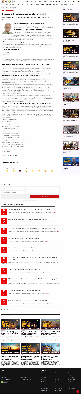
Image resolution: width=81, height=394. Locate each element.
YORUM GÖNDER (45, 197)
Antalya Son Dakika (58, 389)
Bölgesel (6, 4)
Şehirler (69, 387)
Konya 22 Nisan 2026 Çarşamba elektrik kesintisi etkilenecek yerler (10, 333)
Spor (22, 4)
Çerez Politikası (3, 378)
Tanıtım (37, 4)
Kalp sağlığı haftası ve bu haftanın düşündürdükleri (23, 238)
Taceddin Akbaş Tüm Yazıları (10, 310)
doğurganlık (6, 159)
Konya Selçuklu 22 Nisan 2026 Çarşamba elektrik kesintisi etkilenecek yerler (10, 358)
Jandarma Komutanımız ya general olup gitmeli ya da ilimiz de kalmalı (29, 210)
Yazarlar (7, 7)
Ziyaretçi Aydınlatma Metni (5, 380)
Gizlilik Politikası (24, 376)
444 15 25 (28, 380)
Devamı (54, 212)
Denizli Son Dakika (58, 391)
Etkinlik (26, 4)
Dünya (57, 4)
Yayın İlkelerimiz (3, 376)
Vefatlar (42, 4)
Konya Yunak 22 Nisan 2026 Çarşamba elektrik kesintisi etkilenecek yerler (30, 333)
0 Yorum (15, 19)
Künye (2, 374)
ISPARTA (37, 1)
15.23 (10, 19)
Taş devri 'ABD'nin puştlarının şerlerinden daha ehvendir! (25, 269)
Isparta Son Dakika (44, 391)
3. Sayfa (18, 4)
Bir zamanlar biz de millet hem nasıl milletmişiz (22, 248)
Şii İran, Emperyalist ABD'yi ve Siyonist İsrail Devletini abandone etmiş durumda (32, 229)
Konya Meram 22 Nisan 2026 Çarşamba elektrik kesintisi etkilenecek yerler (50, 358)
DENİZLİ (42, 1)
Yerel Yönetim (12, 4)
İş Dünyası (32, 4)
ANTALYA (27, 1)
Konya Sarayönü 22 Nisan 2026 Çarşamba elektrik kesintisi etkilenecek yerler (30, 358)
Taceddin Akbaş (13, 7)
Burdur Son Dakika (44, 389)
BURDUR (21, 1)
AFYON (32, 1)
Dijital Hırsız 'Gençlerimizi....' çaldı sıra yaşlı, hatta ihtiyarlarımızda (27, 300)
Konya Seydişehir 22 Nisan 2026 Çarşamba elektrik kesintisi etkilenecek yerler (50, 333)
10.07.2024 (4, 19)
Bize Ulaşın (23, 374)
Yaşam (3, 6)
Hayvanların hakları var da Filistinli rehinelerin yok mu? (24, 291)
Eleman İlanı (48, 4)
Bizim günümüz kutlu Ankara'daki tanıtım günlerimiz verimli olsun (28, 219)
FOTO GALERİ (63, 1)
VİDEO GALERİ (56, 1)
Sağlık (53, 4)
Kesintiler (71, 4)
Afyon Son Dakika (71, 389)
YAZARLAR (50, 1)
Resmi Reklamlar (64, 4)
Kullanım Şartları (24, 378)
